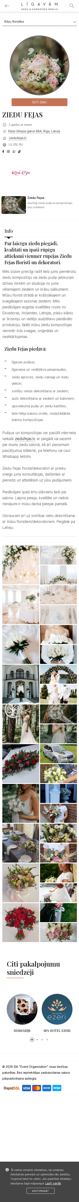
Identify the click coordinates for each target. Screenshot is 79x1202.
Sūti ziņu (39, 102)
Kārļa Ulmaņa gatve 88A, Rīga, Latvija (34, 131)
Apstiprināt (40, 1191)
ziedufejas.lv (17, 138)
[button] (32, 1040)
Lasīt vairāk (53, 1183)
